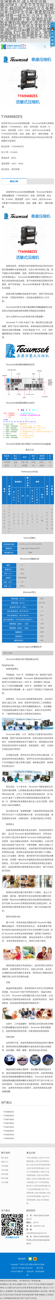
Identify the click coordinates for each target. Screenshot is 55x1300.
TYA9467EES (8, 1138)
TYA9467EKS (8, 1135)
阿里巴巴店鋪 (35, 1259)
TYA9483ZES (8, 1116)
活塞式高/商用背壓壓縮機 (39, 1165)
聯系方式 (4, 1162)
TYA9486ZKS (8, 1112)
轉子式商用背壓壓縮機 (38, 1186)
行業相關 (4, 1166)
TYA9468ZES (8, 1131)
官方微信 (30, 1259)
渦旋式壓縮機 (40, 1193)
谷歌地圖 (4, 1174)
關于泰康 (4, 1158)
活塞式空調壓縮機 (38, 1179)
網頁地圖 (4, 1178)
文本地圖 (4, 1182)
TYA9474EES (8, 1123)
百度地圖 (4, 1170)
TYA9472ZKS (8, 1127)
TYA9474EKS (8, 1119)
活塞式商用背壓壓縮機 (35, 1168)
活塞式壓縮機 (31, 1158)
